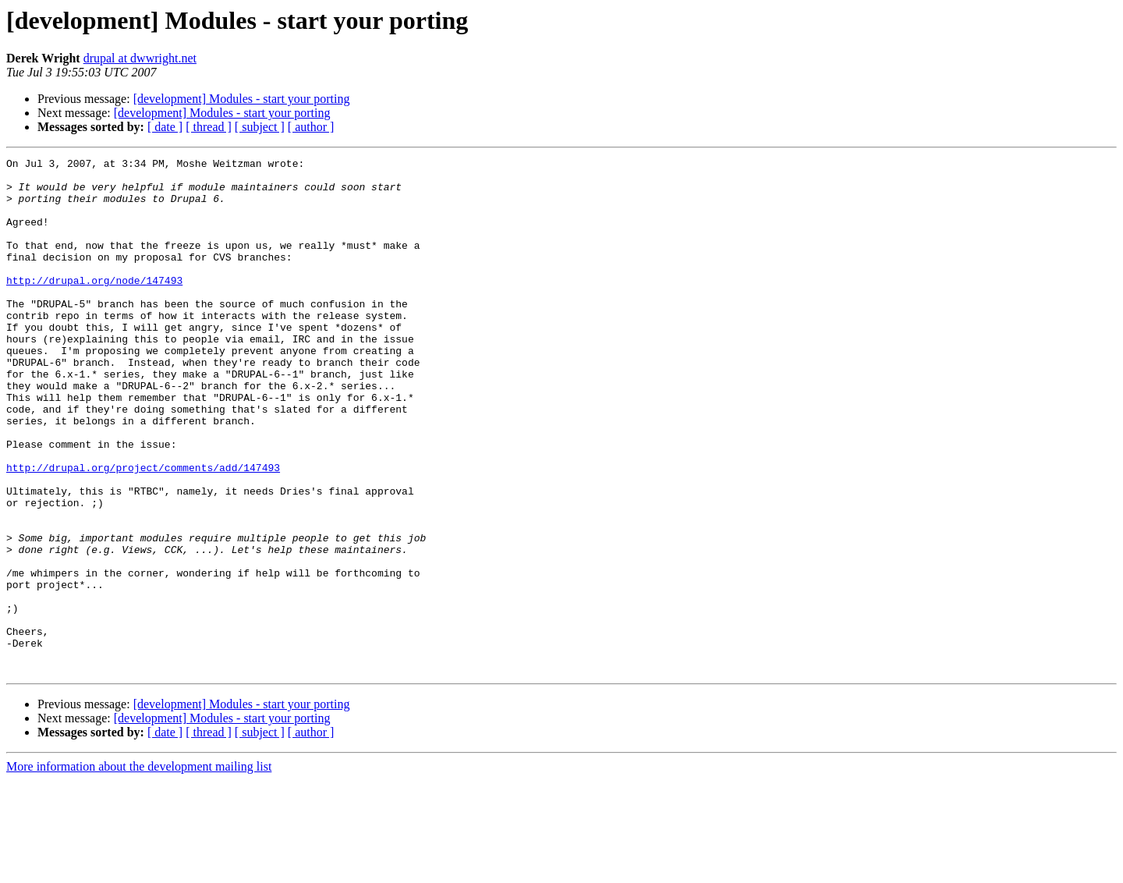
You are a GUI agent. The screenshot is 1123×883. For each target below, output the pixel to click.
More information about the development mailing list (138, 869)
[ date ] (164, 126)
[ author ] (311, 126)
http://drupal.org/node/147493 (94, 306)
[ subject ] (260, 126)
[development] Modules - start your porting (241, 98)
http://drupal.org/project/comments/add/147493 (143, 530)
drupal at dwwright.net (140, 58)
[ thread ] (209, 126)
